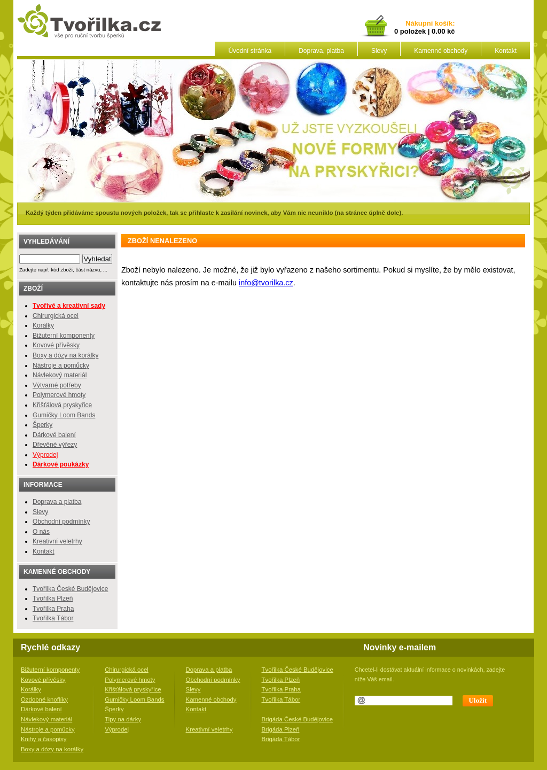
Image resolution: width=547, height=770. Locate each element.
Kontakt (506, 51)
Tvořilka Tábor (53, 618)
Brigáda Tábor (281, 739)
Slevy (379, 51)
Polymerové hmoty (59, 395)
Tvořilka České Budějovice (70, 589)
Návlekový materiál (60, 375)
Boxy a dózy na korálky (65, 355)
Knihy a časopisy (43, 739)
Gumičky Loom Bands (64, 415)
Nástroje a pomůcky (61, 365)
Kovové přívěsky (56, 345)
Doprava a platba (57, 501)
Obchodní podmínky (61, 521)
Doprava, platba (321, 51)
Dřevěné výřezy (55, 444)
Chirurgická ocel (56, 316)
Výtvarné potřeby (57, 385)
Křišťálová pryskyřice (62, 405)
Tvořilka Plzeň (53, 598)
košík (442, 23)
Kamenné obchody (440, 51)
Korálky (43, 325)
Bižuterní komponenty (64, 335)
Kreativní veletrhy (57, 541)
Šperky (42, 425)
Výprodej (45, 454)
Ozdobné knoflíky (44, 699)
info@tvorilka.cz (266, 282)
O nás (41, 531)
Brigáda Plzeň (281, 729)
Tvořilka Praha (53, 608)
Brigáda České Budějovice (297, 719)
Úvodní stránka (249, 51)
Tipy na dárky (123, 719)
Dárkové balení (54, 435)
